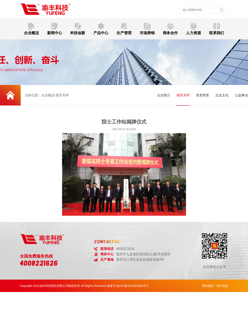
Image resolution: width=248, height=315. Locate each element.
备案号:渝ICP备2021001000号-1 (128, 285)
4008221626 (39, 263)
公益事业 (241, 95)
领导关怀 (183, 95)
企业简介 (163, 95)
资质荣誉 (202, 95)
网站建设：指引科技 (215, 285)
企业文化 (222, 95)
